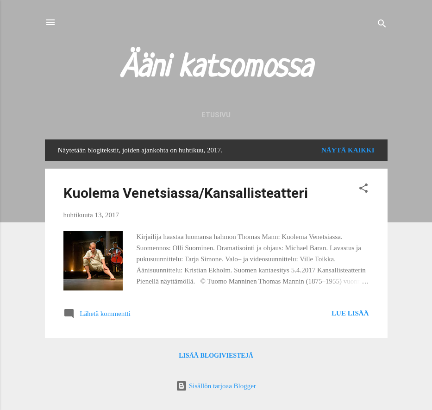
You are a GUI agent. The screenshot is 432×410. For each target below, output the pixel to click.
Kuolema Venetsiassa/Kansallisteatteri (185, 193)
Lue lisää (350, 313)
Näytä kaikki (348, 150)
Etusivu (216, 115)
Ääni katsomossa (216, 68)
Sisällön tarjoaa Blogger (216, 386)
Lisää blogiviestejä (216, 355)
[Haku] (382, 25)
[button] (363, 190)
